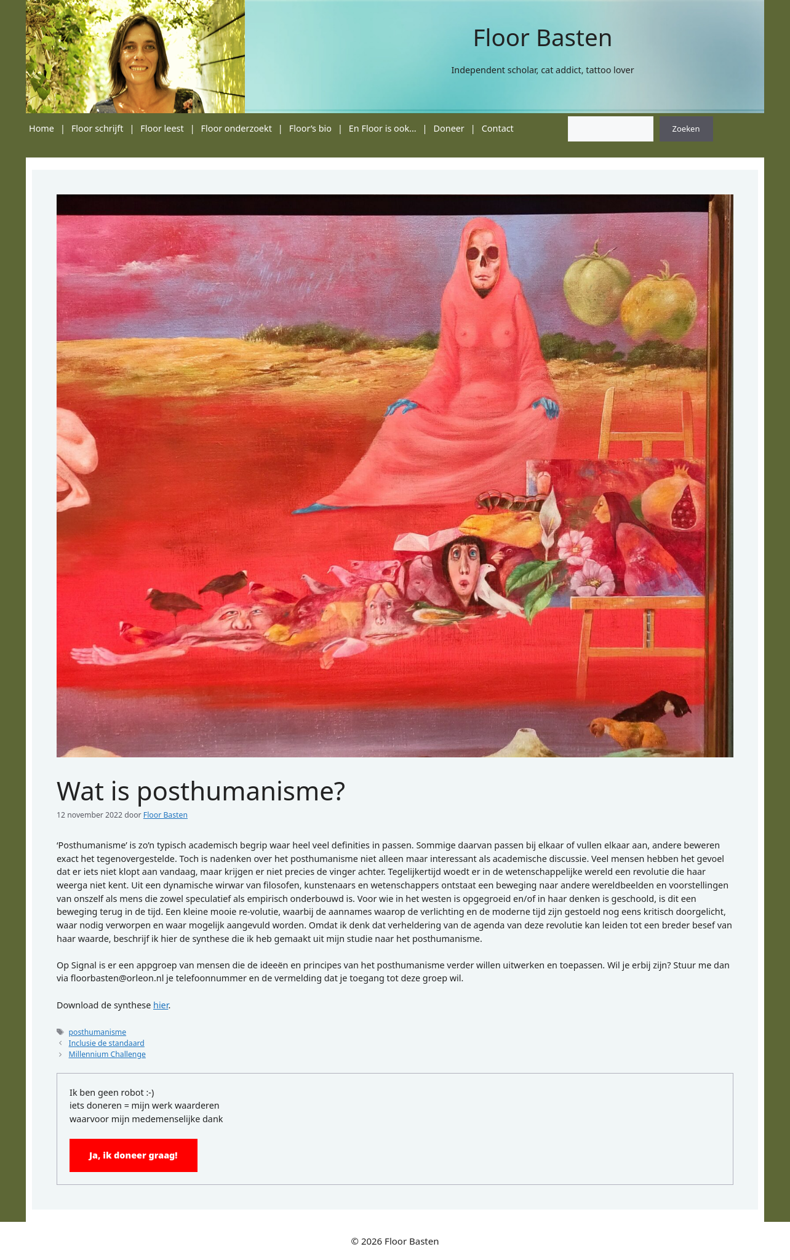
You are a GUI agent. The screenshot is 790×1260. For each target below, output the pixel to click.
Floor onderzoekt (236, 128)
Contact (498, 128)
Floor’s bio (310, 128)
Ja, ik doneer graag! (133, 1155)
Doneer (449, 128)
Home (41, 128)
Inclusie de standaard (107, 1043)
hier (160, 1005)
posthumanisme (98, 1032)
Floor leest (161, 128)
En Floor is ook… (383, 128)
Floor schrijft (97, 128)
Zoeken (686, 128)
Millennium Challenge (107, 1054)
